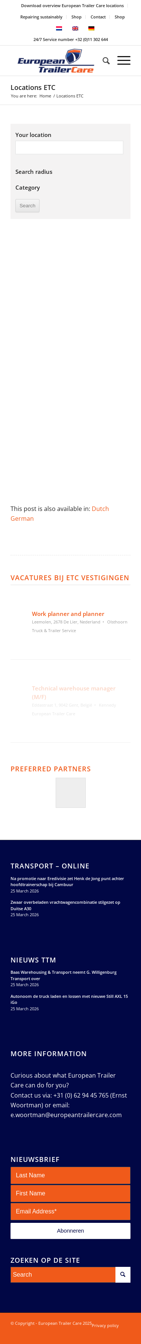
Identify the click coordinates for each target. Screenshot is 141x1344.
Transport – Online (50, 866)
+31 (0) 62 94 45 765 (81, 1095)
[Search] (102, 61)
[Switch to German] (22, 518)
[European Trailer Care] (58, 61)
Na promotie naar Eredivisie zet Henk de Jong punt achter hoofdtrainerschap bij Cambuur (67, 882)
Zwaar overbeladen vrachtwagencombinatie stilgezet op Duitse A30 (65, 905)
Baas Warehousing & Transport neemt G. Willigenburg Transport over (64, 975)
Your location (33, 134)
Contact (98, 17)
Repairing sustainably (41, 17)
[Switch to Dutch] (100, 509)
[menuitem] (72, 6)
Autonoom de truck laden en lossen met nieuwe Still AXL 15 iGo (69, 999)
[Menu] (120, 61)
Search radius (33, 171)
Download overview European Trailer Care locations (72, 5)
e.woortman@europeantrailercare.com (66, 1115)
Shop (76, 17)
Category (27, 187)
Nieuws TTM (33, 960)
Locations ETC (33, 87)
